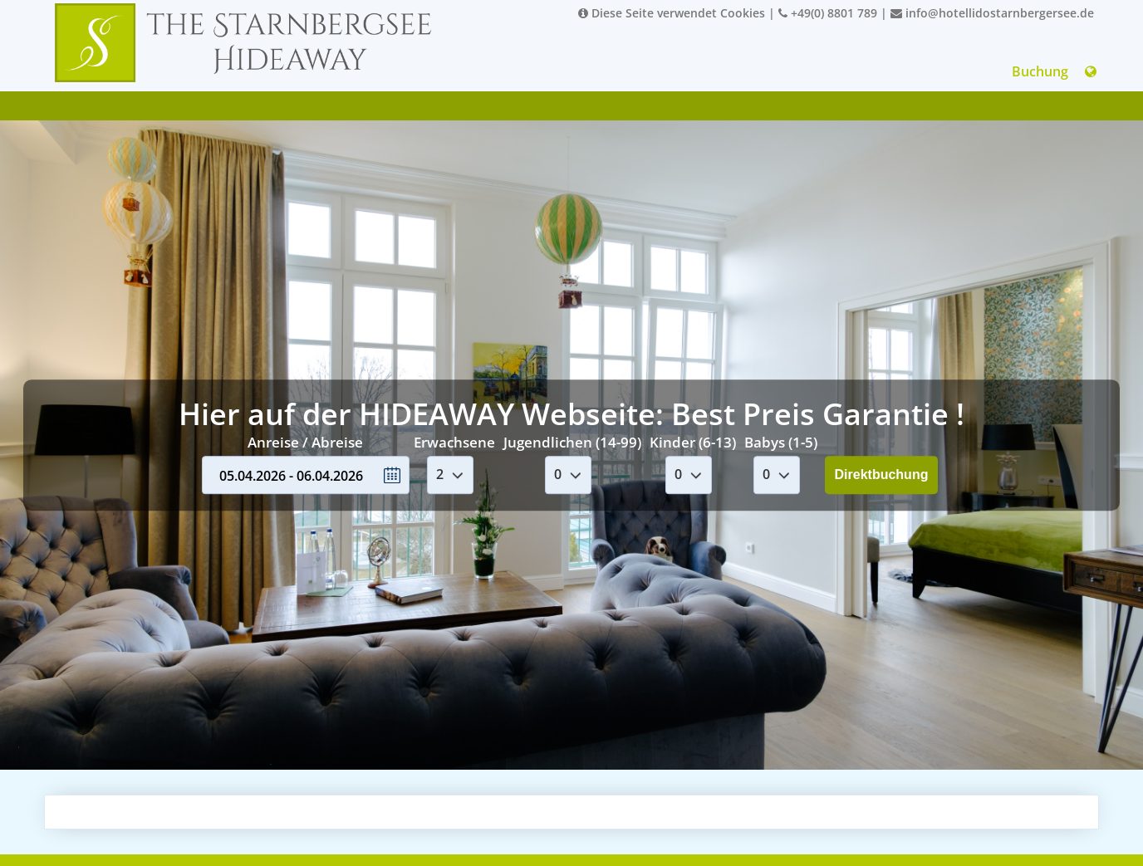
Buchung (1040, 71)
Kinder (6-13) (693, 442)
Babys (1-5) (780, 442)
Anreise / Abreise (305, 442)
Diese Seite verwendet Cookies (671, 13)
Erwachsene (454, 442)
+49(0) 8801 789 (827, 13)
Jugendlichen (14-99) (572, 442)
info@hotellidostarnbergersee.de (992, 13)
